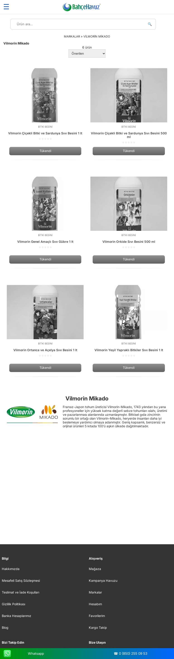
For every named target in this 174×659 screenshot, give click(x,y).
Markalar (95, 592)
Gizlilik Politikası (13, 604)
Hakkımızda (10, 569)
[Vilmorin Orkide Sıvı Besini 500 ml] (128, 213)
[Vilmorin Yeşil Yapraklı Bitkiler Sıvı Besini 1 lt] (128, 321)
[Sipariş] (87, 53)
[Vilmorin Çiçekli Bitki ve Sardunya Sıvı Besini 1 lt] (45, 104)
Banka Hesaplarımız (16, 616)
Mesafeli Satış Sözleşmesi (21, 580)
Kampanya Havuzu (103, 580)
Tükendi (45, 151)
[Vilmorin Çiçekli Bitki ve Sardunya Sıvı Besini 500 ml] (128, 106)
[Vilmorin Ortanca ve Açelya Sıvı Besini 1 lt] (45, 321)
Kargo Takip (98, 627)
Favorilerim (97, 616)
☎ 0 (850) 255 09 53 (130, 653)
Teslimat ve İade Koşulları (20, 592)
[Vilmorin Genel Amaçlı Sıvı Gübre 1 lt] (45, 213)
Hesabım (95, 604)
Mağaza (95, 569)
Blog (5, 627)
